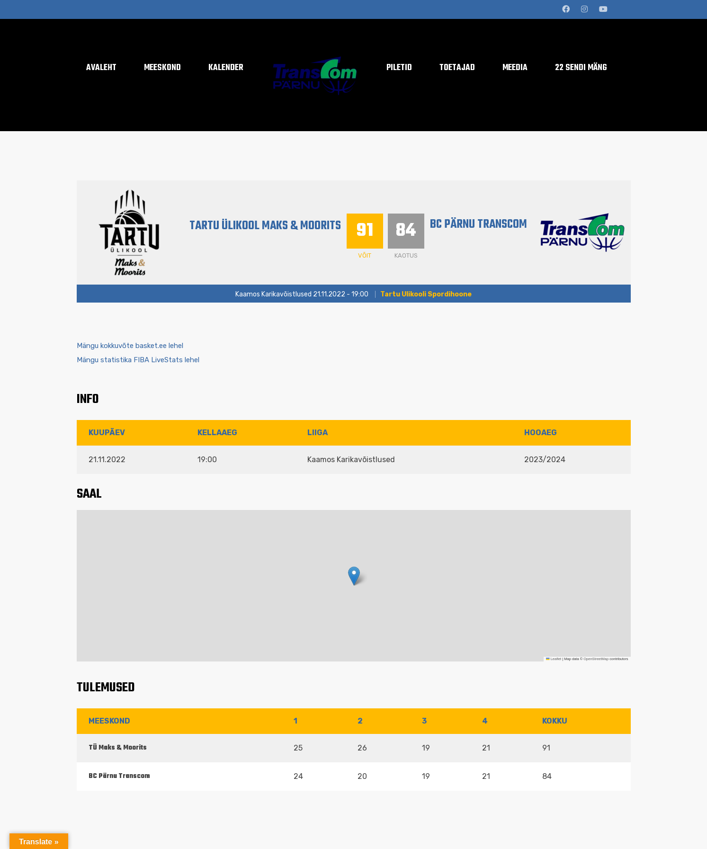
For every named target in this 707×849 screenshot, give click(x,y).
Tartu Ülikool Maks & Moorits (266, 225)
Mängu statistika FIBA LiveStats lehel (138, 360)
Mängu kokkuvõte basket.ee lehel (130, 345)
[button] (354, 576)
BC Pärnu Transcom (481, 224)
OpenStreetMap (596, 659)
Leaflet (553, 659)
